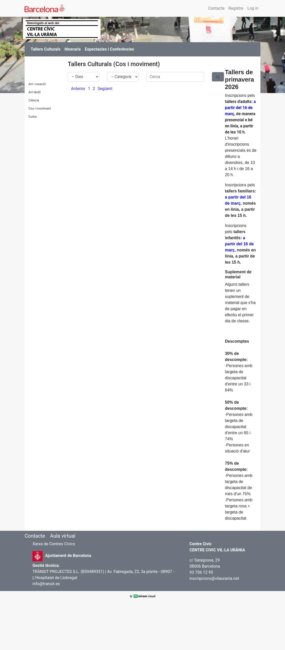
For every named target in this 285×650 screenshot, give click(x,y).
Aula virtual (62, 536)
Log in (252, 8)
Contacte (216, 8)
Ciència (33, 100)
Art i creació (37, 84)
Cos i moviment (39, 108)
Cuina (32, 116)
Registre (235, 8)
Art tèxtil (34, 92)
